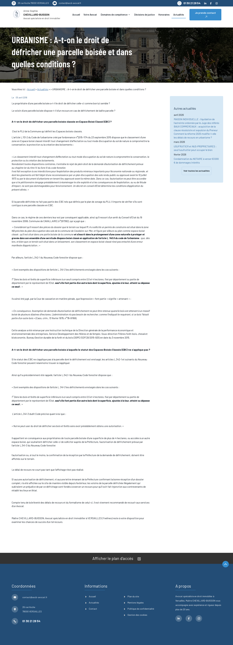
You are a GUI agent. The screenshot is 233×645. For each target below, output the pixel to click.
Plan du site (131, 596)
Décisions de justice (144, 14)
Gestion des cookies (135, 614)
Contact (91, 608)
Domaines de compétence (114, 14)
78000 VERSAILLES (33, 3)
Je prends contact (205, 14)
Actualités (178, 14)
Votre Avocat (90, 14)
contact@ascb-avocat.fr (70, 3)
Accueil (76, 14)
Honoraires (164, 14)
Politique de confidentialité (139, 608)
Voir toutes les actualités (196, 164)
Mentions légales (134, 602)
